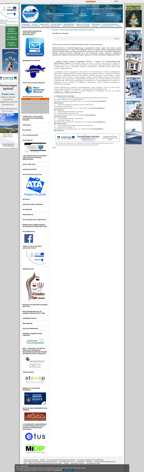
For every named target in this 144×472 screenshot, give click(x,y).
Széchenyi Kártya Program (33, 204)
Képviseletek (96, 24)
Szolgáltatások (56, 24)
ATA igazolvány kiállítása (32, 174)
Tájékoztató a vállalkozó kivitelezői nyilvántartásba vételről (33, 118)
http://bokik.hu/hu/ (59, 130)
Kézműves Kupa (28, 269)
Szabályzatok (44, 24)
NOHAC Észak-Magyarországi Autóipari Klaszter (40, 461)
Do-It (25, 463)
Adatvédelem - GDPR (93, 463)
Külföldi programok (30, 328)
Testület (35, 24)
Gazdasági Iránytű (29, 169)
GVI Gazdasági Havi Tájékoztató (34, 219)
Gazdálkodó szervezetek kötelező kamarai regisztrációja (32, 32)
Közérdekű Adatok (29, 318)
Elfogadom (68, 470)
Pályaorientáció (29, 231)
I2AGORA (66, 463)
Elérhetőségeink (68, 26)
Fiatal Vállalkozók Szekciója (34, 83)
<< (23, 99)
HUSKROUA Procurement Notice (104, 461)
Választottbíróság (107, 26)
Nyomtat (117, 38)
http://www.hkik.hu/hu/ (60, 124)
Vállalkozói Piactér (30, 135)
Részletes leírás (57, 470)
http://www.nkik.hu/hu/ (60, 117)
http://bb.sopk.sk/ (59, 103)
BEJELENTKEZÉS (90, 1)
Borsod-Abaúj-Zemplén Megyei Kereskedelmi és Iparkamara (77, 30)
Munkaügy (95, 26)
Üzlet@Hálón (28, 140)
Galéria (118, 26)
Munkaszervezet (69, 24)
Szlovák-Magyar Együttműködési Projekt (61, 460)
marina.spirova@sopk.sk (99, 101)
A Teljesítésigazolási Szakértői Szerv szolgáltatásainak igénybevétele (35, 157)
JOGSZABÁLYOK (28, 214)
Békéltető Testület (83, 24)
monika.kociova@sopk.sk (97, 108)
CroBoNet (89, 461)
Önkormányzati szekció (31, 60)
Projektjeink (96, 14)
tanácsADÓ (27, 125)
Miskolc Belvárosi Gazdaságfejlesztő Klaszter (45, 463)
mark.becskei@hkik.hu (98, 122)
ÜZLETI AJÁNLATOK (29, 164)
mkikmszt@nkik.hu (90, 115)
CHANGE (42, 460)
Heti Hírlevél (27, 209)
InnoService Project (78, 463)
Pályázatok (27, 130)
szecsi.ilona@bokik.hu (96, 129)
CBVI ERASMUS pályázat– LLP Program (71, 461)
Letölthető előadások (110, 24)
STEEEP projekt (28, 372)
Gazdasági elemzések (82, 26)
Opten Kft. (26, 199)
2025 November (35, 99)
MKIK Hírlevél (28, 323)
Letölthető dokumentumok (51, 26)
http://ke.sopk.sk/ (59, 110)
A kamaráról (25, 24)
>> (47, 99)
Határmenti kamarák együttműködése (90, 460)
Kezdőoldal (55, 30)
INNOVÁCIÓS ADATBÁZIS (31, 460)
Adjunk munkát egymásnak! (30, 26)
